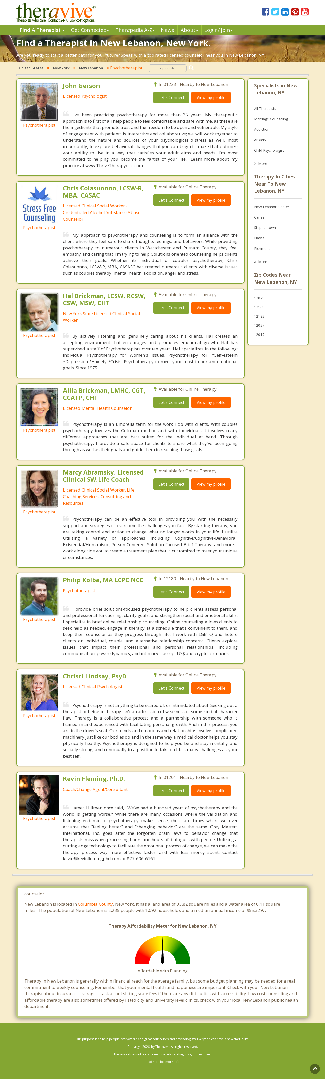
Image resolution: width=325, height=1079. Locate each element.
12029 (259, 298)
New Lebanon (91, 68)
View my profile (211, 97)
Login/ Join (218, 30)
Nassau (260, 238)
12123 (259, 316)
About (189, 30)
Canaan (260, 217)
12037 (259, 325)
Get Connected (90, 30)
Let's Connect (171, 97)
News (167, 30)
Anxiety (260, 139)
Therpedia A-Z (135, 30)
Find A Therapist (42, 30)
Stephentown (265, 227)
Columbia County (95, 904)
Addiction (261, 129)
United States (31, 68)
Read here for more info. (162, 1062)
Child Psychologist (269, 150)
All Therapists (265, 108)
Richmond (262, 248)
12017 (259, 334)
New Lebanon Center (271, 206)
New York (61, 68)
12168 (259, 307)
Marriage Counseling (271, 119)
